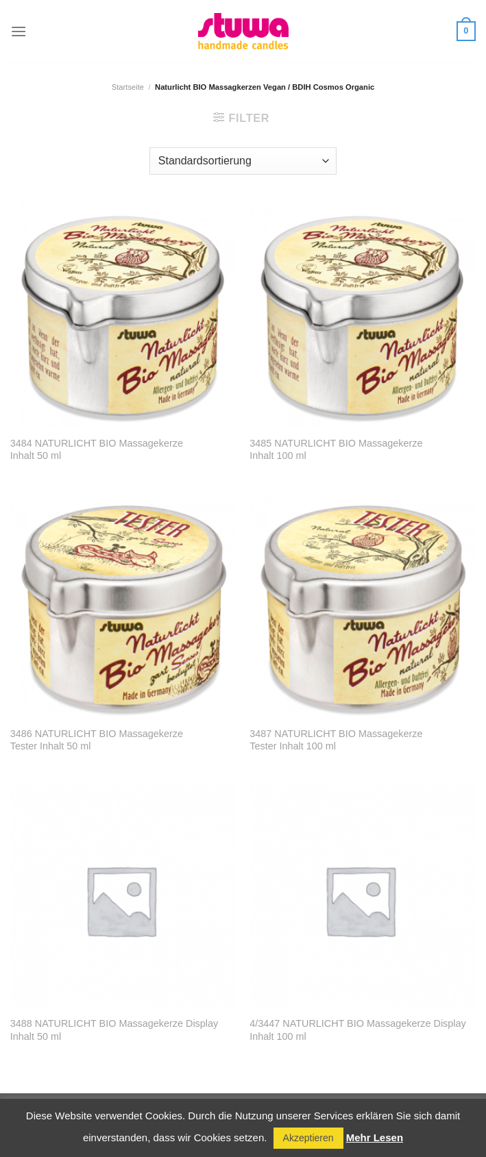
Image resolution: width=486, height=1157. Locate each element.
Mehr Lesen (374, 1137)
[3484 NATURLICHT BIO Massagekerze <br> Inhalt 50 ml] (123, 315)
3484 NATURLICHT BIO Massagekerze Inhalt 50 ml (96, 450)
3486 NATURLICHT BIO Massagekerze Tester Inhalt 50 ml (96, 740)
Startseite (128, 87)
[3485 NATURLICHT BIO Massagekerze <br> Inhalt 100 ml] (363, 315)
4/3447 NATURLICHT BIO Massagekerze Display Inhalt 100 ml (357, 1030)
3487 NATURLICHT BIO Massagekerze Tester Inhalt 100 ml (336, 740)
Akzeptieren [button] (308, 1137)
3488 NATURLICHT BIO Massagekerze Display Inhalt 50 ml (114, 1030)
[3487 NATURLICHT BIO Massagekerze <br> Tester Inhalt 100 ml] (363, 606)
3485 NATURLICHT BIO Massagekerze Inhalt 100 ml (336, 450)
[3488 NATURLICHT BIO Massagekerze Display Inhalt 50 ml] (123, 895)
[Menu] (18, 31)
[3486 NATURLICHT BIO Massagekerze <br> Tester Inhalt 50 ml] (123, 606)
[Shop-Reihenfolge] (243, 161)
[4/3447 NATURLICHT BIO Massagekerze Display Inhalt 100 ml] (363, 895)
